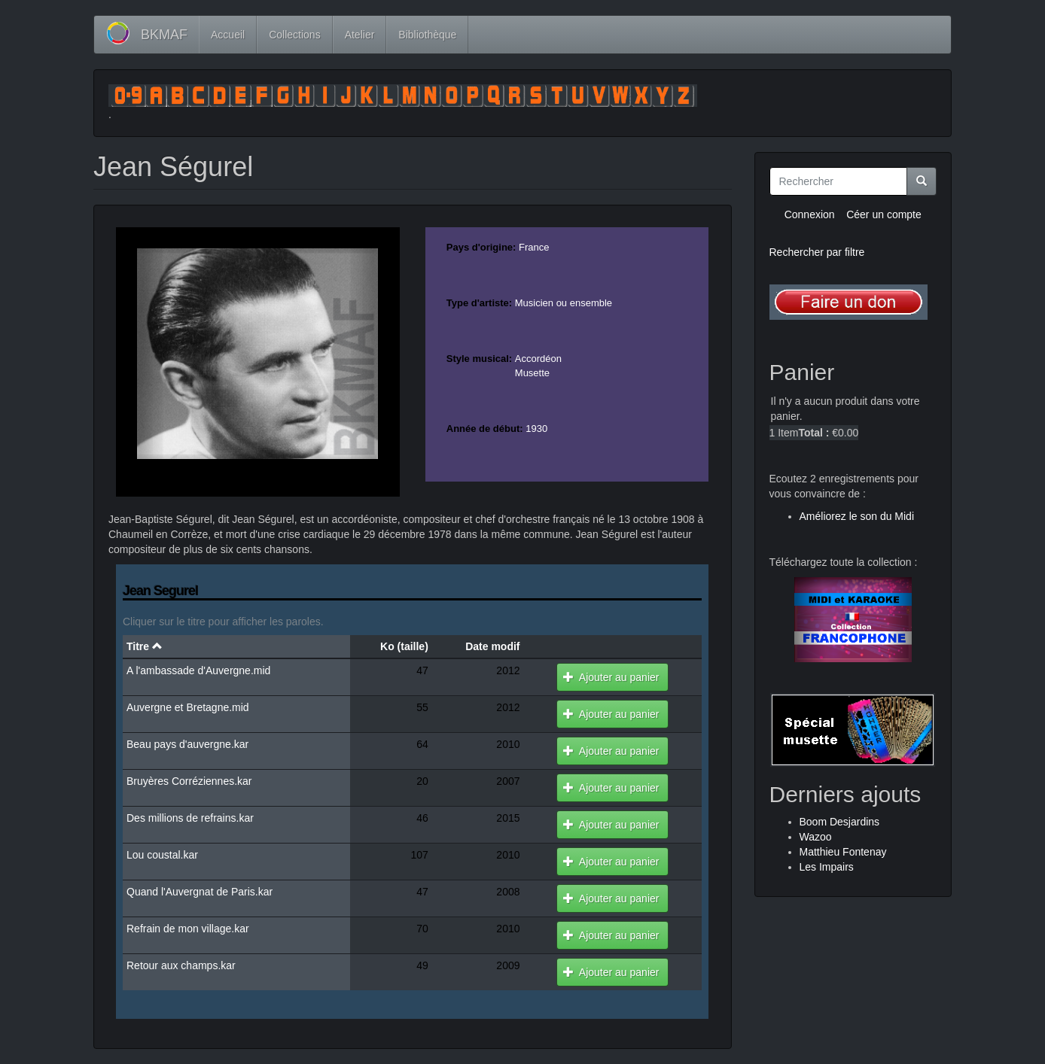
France (534, 247)
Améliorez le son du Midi (857, 516)
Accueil (228, 35)
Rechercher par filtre (817, 252)
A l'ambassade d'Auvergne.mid (198, 670)
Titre (144, 646)
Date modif (492, 646)
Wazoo (816, 837)
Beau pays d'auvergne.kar (187, 744)
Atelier (360, 35)
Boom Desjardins (840, 822)
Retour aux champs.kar (181, 965)
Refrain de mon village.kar (187, 929)
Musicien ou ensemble (563, 303)
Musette (532, 372)
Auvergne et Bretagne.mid (187, 707)
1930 (536, 428)
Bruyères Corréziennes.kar (189, 781)
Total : (813, 433)
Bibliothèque (427, 35)
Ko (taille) (404, 646)
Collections (294, 35)
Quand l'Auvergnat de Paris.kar (199, 892)
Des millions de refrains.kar (190, 818)
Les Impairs (827, 867)
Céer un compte (884, 214)
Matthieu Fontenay (843, 852)
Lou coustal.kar (162, 855)
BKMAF (164, 34)
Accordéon (538, 358)
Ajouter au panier (611, 677)
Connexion (810, 214)
